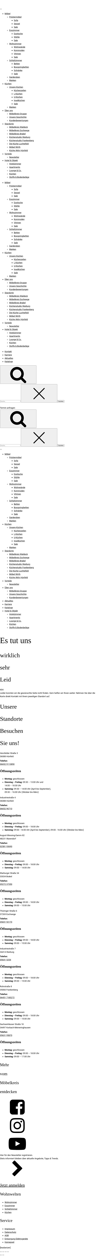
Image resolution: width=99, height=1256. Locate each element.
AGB (7, 1235)
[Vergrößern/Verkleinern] (1, 1251)
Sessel (17, 23)
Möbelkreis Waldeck (18, 127)
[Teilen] (6, 1251)
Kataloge (9, 361)
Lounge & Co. (15, 170)
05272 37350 (6, 884)
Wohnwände (19, 47)
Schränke (18, 70)
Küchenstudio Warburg (19, 137)
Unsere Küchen (16, 87)
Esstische (18, 33)
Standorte (9, 124)
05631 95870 (6, 1035)
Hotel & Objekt (11, 160)
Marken (12, 80)
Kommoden (19, 50)
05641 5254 (5, 960)
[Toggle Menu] (1, 449)
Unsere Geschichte (18, 117)
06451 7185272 (7, 997)
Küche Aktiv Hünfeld (18, 150)
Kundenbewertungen (18, 120)
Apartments (14, 167)
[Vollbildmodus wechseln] (3, 1251)
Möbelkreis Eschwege (19, 130)
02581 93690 (6, 846)
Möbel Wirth (14, 147)
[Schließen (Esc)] (8, 1251)
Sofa (16, 20)
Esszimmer (14, 30)
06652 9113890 (7, 764)
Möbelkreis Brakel (17, 134)
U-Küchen (18, 97)
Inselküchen (19, 100)
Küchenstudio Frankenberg (21, 140)
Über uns (9, 110)
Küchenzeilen (20, 90)
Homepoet (9, 1242)
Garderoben (14, 77)
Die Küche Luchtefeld (19, 144)
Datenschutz (10, 1232)
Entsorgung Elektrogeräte (16, 1239)
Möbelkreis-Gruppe (18, 114)
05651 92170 (6, 922)
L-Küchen (18, 94)
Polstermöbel (15, 17)
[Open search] (18, 374)
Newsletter (14, 157)
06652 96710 (6, 808)
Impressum (10, 1229)
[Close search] (39, 393)
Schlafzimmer (15, 60)
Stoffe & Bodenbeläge (19, 177)
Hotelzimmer (15, 164)
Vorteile (8, 154)
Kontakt (8, 351)
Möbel (7, 13)
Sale (16, 27)
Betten (17, 63)
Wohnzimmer (15, 44)
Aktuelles (9, 358)
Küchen (8, 84)
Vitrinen (17, 53)
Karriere (8, 355)
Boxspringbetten (21, 67)
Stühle (17, 37)
